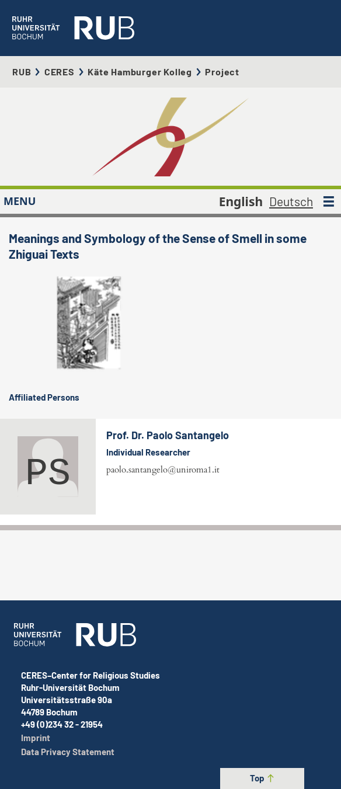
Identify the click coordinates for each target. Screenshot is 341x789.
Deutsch (291, 201)
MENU (20, 201)
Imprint (35, 737)
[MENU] (328, 201)
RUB (21, 71)
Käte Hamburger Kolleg (140, 71)
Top (262, 778)
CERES (59, 71)
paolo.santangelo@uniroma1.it (163, 469)
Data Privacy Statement (67, 751)
